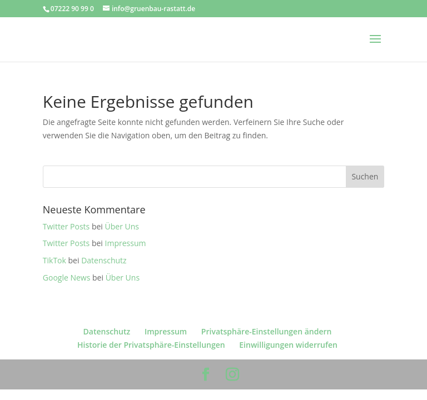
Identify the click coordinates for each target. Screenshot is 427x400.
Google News (67, 277)
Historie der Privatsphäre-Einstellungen (151, 344)
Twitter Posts (66, 226)
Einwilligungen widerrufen (288, 344)
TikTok (54, 260)
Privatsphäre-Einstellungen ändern (266, 331)
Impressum (125, 243)
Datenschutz (103, 260)
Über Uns (122, 226)
